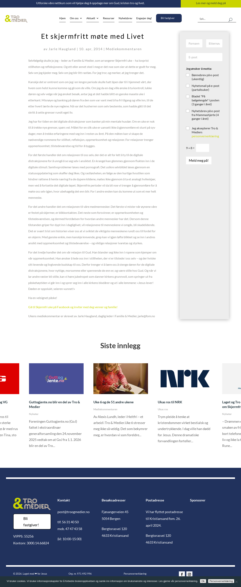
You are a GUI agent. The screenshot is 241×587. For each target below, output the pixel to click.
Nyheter (34, 414)
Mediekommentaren (124, 49)
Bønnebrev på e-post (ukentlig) (205, 77)
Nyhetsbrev (125, 18)
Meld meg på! (199, 160)
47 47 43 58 (73, 529)
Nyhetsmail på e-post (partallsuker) (205, 87)
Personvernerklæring (135, 573)
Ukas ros (163, 409)
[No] (236, 582)
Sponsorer (197, 500)
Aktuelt (90, 18)
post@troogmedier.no (73, 512)
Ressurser (108, 18)
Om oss (74, 18)
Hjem (62, 18)
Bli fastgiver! (31, 521)
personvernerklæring (205, 136)
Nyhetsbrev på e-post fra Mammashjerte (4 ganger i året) (206, 115)
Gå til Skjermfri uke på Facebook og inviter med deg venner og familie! (72, 307)
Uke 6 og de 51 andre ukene (113, 402)
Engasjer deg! (144, 18)
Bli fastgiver (168, 18)
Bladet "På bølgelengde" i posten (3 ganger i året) (205, 100)
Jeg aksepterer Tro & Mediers (205, 132)
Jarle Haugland (62, 49)
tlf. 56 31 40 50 (68, 522)
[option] (120, 403)
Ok (203, 581)
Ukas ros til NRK (170, 402)
